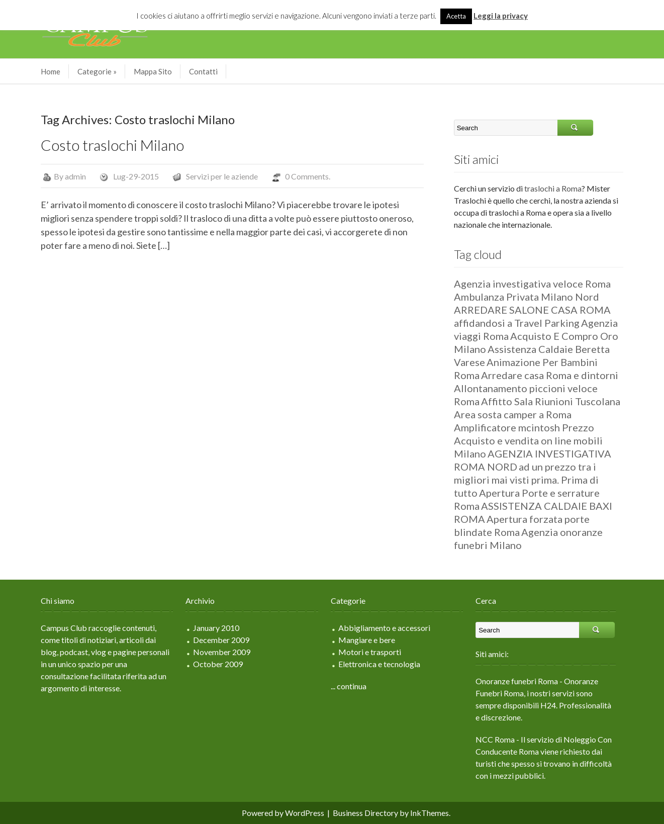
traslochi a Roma (553, 188)
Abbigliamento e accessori (384, 627)
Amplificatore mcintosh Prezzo (524, 427)
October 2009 (218, 664)
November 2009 (221, 652)
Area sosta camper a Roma (513, 414)
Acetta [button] (456, 16)
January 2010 (216, 627)
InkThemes (429, 812)
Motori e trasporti (369, 652)
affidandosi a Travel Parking (517, 323)
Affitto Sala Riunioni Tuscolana (550, 401)
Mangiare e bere (366, 640)
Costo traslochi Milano (112, 145)
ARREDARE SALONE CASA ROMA (532, 310)
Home (50, 71)
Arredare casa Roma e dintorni (549, 375)
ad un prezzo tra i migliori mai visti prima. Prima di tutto (526, 480)
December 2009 (221, 640)
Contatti (203, 71)
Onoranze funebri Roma (517, 681)
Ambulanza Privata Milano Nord (526, 297)
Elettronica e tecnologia (379, 664)
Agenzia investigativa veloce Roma (532, 284)
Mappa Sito (153, 71)
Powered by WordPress (283, 812)
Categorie (97, 71)
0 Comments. (307, 176)
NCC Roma (495, 739)
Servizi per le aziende (222, 176)
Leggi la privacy (500, 15)
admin (75, 176)
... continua (348, 686)
